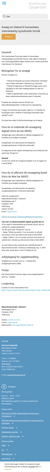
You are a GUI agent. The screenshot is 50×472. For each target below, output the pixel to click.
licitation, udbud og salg (11, 436)
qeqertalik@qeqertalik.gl (16, 375)
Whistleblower (7, 454)
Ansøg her (8, 37)
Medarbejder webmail (10, 432)
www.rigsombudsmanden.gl (22, 325)
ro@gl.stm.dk (12, 212)
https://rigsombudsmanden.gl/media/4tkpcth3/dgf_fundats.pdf (26, 290)
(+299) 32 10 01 (14, 320)
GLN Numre (6, 364)
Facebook (11, 387)
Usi (3, 450)
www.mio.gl (6, 459)
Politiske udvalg (8, 428)
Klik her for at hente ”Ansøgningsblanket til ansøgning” (22, 217)
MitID (4, 445)
